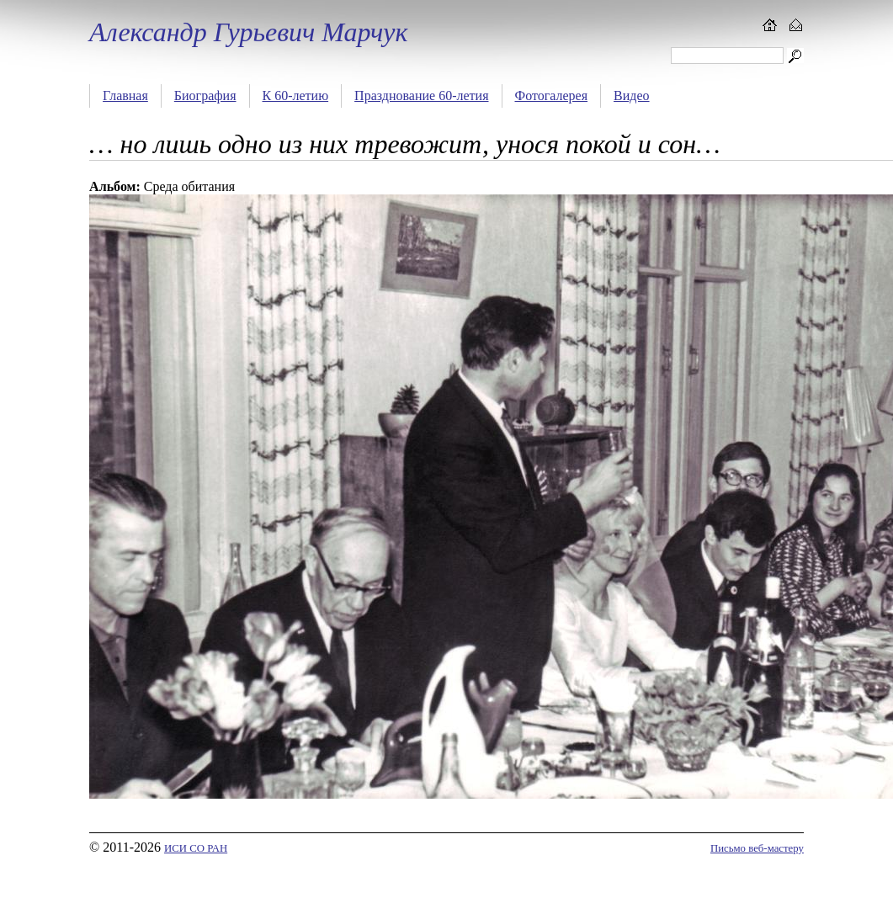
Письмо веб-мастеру (757, 848)
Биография (205, 95)
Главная (125, 95)
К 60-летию (296, 95)
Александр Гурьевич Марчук (248, 32)
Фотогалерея (551, 95)
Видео (631, 95)
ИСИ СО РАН (195, 848)
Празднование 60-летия (421, 95)
